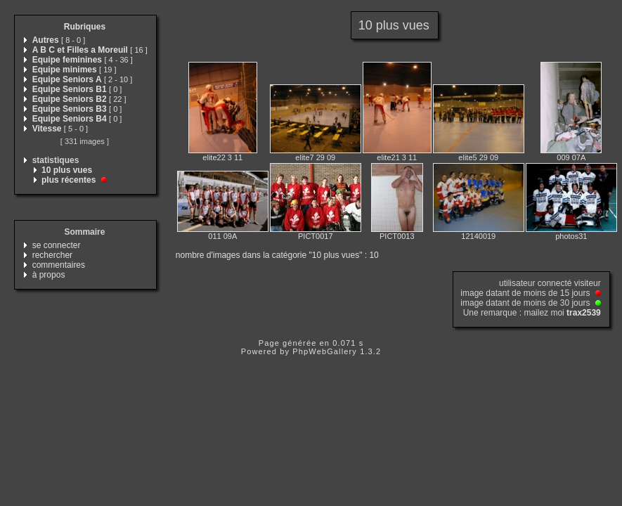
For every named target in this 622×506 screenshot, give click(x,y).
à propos (48, 275)
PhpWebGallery (324, 351)
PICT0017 (315, 236)
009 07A (571, 157)
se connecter (56, 245)
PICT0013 (397, 236)
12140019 (478, 236)
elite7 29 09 (315, 157)
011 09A (222, 236)
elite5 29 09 (478, 157)
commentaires (58, 265)
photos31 (571, 236)
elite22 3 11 (222, 157)
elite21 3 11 (397, 157)
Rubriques (84, 27)
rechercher (52, 255)
